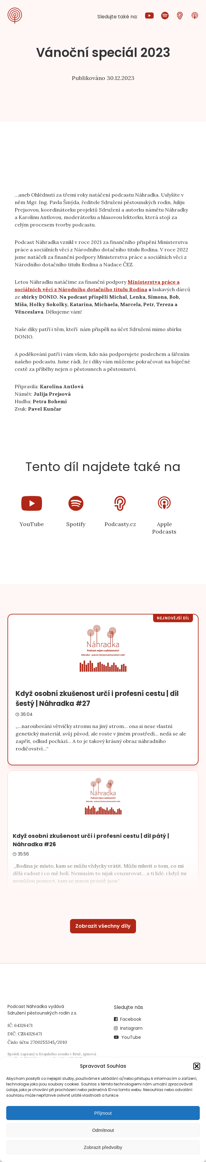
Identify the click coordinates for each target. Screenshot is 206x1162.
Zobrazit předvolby (103, 1147)
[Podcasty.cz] (180, 16)
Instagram (131, 1028)
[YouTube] (149, 16)
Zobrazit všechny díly (103, 926)
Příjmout (103, 1113)
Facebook (130, 1019)
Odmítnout (103, 1130)
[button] (197, 1066)
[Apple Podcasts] (195, 16)
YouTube (131, 1037)
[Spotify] (165, 16)
